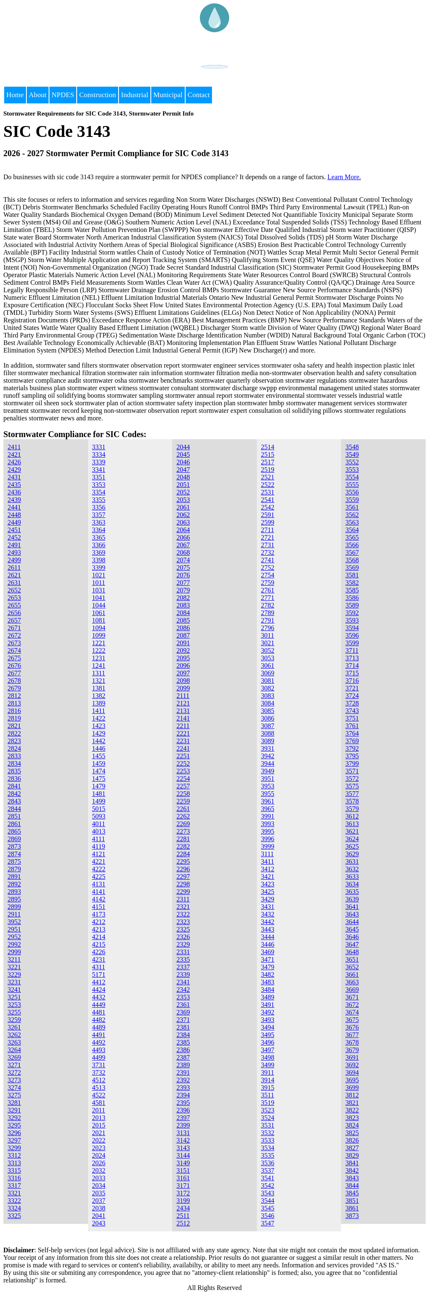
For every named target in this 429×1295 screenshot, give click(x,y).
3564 (352, 529)
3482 (267, 974)
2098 (183, 680)
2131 (183, 710)
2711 (267, 529)
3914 (267, 1080)
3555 (352, 484)
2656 (14, 612)
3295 (14, 1125)
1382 (99, 695)
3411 (267, 861)
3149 (183, 1162)
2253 (183, 771)
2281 (183, 838)
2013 (99, 1117)
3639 (352, 899)
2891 (14, 876)
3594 (352, 627)
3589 (352, 605)
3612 (352, 816)
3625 (352, 846)
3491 (267, 1004)
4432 (99, 997)
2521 (267, 477)
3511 (267, 1095)
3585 (352, 590)
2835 (14, 771)
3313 (14, 1162)
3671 (352, 997)
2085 (183, 620)
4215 (99, 944)
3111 (267, 853)
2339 (183, 974)
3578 (352, 801)
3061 (267, 665)
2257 (183, 786)
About (38, 95)
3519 (267, 1102)
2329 (183, 944)
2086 (183, 627)
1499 (99, 801)
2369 (183, 1012)
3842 (352, 1170)
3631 (352, 861)
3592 (352, 612)
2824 (14, 748)
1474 (99, 771)
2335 (183, 959)
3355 (99, 499)
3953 (267, 786)
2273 (183, 831)
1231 (99, 658)
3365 (99, 537)
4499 (99, 1057)
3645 (352, 929)
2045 (183, 454)
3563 (352, 522)
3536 (267, 1162)
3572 (352, 778)
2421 (14, 454)
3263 (14, 1042)
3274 (14, 1087)
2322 (183, 914)
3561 (352, 507)
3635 (352, 891)
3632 (352, 869)
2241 (183, 748)
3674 (352, 1012)
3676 (352, 1027)
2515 (267, 454)
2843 (14, 801)
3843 (352, 1178)
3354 (99, 492)
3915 (267, 1087)
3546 (267, 1215)
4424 (99, 989)
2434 (183, 1208)
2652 (14, 590)
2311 (182, 899)
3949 (267, 771)
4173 (99, 914)
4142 (99, 899)
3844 (352, 1185)
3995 (267, 831)
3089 (267, 740)
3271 (14, 1064)
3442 (267, 921)
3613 (352, 823)
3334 (99, 454)
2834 (14, 763)
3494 (267, 1027)
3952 (14, 921)
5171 (99, 974)
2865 (14, 831)
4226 (99, 951)
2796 (267, 627)
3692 (352, 1064)
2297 (183, 876)
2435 (14, 484)
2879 (14, 869)
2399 (183, 1125)
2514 (267, 447)
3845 (352, 1193)
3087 (267, 725)
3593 (352, 620)
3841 (352, 1162)
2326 (183, 936)
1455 (99, 755)
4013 (99, 831)
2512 (183, 1223)
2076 (183, 575)
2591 (267, 514)
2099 (183, 688)
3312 (14, 1155)
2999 (14, 951)
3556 (352, 492)
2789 (267, 612)
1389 (99, 703)
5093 (99, 816)
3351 (99, 477)
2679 (14, 688)
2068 (183, 552)
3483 (267, 982)
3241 (14, 989)
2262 (183, 816)
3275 (14, 1095)
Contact (199, 95)
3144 (183, 1155)
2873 (14, 846)
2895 (14, 899)
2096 (183, 665)
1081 (99, 620)
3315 (14, 1170)
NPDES (63, 95)
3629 (352, 853)
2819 (14, 718)
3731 (99, 1064)
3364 (99, 529)
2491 (14, 544)
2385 (183, 1042)
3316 (14, 1178)
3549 (352, 454)
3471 (267, 959)
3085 (267, 710)
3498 (267, 1057)
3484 (267, 989)
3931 (267, 748)
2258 (183, 793)
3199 (183, 1200)
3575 (352, 786)
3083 (267, 695)
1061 (99, 612)
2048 (183, 477)
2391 (183, 1072)
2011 (98, 1110)
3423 (267, 884)
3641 (352, 906)
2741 (267, 560)
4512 (99, 1080)
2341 (183, 982)
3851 (352, 1200)
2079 (183, 590)
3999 (267, 846)
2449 (14, 522)
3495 (267, 1034)
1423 (99, 725)
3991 (267, 816)
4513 (99, 1087)
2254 (183, 778)
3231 (14, 982)
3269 (14, 1057)
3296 (14, 1132)
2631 (14, 582)
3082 (267, 688)
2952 (14, 936)
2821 (14, 725)
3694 (352, 1072)
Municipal (168, 95)
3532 (267, 1132)
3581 (352, 575)
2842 (14, 793)
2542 (267, 507)
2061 (183, 507)
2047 (183, 469)
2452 (14, 537)
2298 (183, 884)
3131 (183, 1132)
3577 (352, 793)
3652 (352, 967)
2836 (14, 778)
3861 (352, 1208)
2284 (183, 853)
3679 (352, 1049)
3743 (352, 710)
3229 (14, 974)
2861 (14, 823)
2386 (183, 1049)
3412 (267, 869)
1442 (99, 740)
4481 (99, 1012)
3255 (14, 1012)
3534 (267, 1147)
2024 (99, 1155)
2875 (14, 861)
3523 (267, 1110)
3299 (14, 1147)
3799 (352, 763)
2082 (183, 597)
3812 (352, 1095)
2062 (183, 514)
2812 (14, 695)
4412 (99, 982)
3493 (267, 1019)
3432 (267, 914)
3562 (352, 514)
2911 (14, 914)
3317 (14, 1185)
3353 (99, 484)
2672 (14, 635)
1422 (99, 718)
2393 (183, 1087)
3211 (14, 959)
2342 (183, 989)
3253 (14, 1004)
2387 (183, 1057)
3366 (99, 544)
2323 (183, 921)
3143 (183, 1147)
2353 (183, 997)
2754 (267, 575)
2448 (14, 514)
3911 (267, 1072)
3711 (351, 650)
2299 (183, 891)
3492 (267, 1012)
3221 (14, 967)
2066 (183, 537)
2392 (183, 1080)
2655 (14, 605)
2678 (14, 680)
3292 (14, 1117)
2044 (183, 447)
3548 (352, 447)
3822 (352, 1110)
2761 (267, 590)
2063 (183, 522)
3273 (14, 1080)
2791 (267, 620)
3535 (267, 1155)
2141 (183, 718)
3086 (267, 718)
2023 (99, 1147)
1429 (99, 733)
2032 (99, 1170)
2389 (183, 1064)
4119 (98, 846)
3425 (267, 891)
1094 (99, 627)
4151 (99, 906)
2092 (183, 650)
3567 (352, 552)
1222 (99, 650)
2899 (14, 906)
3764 (352, 733)
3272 (14, 1072)
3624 (352, 838)
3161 (183, 1178)
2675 (14, 658)
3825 (352, 1132)
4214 (99, 936)
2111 (182, 695)
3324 (14, 1208)
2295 (183, 861)
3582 (352, 582)
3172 (183, 1193)
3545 (267, 1208)
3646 (352, 936)
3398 (99, 560)
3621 (352, 831)
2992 (14, 944)
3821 (352, 1102)
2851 (14, 816)
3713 (352, 658)
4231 (99, 959)
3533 (267, 1140)
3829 (352, 1155)
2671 (14, 627)
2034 (99, 1185)
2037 (99, 1200)
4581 (99, 1102)
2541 (267, 499)
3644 (352, 921)
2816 (14, 710)
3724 (352, 695)
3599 (352, 642)
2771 (267, 597)
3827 (352, 1147)
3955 (267, 793)
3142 (183, 1140)
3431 (267, 906)
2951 (14, 929)
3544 (267, 1200)
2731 (267, 544)
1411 (98, 710)
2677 (14, 673)
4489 (99, 1027)
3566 (352, 544)
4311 (98, 967)
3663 (352, 982)
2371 (183, 1019)
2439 (14, 499)
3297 (14, 1140)
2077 (183, 582)
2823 (14, 740)
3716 (352, 680)
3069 (267, 673)
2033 (99, 1178)
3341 (99, 469)
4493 (99, 1049)
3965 (267, 808)
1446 (99, 748)
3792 (352, 748)
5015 (99, 808)
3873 (352, 1215)
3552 (352, 462)
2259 (183, 801)
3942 (267, 755)
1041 (99, 597)
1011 (98, 582)
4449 (99, 1004)
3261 (14, 1027)
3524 (267, 1117)
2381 (183, 1027)
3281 (14, 1102)
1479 (99, 786)
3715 (352, 673)
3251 (14, 997)
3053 (267, 658)
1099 (99, 635)
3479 (267, 967)
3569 (352, 567)
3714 (352, 665)
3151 (183, 1170)
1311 (98, 673)
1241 (99, 665)
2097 (183, 673)
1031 (99, 590)
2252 (183, 763)
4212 (99, 921)
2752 (267, 567)
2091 (183, 642)
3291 (14, 1110)
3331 (99, 447)
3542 (267, 1185)
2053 (183, 499)
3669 (352, 989)
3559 (352, 499)
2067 (183, 544)
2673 (14, 642)
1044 (99, 605)
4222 (99, 869)
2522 (267, 484)
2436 (14, 492)
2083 (183, 605)
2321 (183, 906)
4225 (99, 876)
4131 (99, 884)
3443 (267, 929)
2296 (183, 869)
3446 (267, 944)
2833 (14, 755)
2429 (14, 469)
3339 (99, 462)
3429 (267, 899)
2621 (14, 575)
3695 (352, 1080)
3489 (267, 997)
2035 (99, 1193)
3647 (352, 944)
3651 (352, 959)
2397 (183, 1117)
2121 (183, 703)
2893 (14, 891)
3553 (352, 469)
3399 (99, 567)
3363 (99, 522)
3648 (352, 951)
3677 (352, 1034)
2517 (267, 462)
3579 (352, 808)
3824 (352, 1125)
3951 (267, 778)
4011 (98, 823)
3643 (352, 914)
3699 (352, 1087)
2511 (182, 1215)
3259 (14, 1019)
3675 (352, 1019)
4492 (99, 1042)
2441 (14, 507)
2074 (183, 560)
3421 (267, 876)
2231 (183, 740)
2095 (183, 658)
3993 (267, 823)
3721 (352, 688)
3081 (267, 680)
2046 (183, 462)
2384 (183, 1034)
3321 (14, 1193)
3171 (183, 1185)
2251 (183, 755)
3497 (267, 1049)
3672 (352, 1004)
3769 (352, 740)
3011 (267, 635)
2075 (183, 567)
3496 (267, 1042)
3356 (99, 507)
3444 (267, 936)
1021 (99, 575)
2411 (14, 447)
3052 (267, 650)
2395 (183, 1102)
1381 (99, 688)
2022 (99, 1140)
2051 (183, 484)
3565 (352, 537)
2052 (183, 492)
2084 (183, 612)
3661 (352, 974)
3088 (267, 733)
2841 (14, 786)
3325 (14, 1215)
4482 (99, 1019)
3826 (352, 1140)
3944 (267, 763)
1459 (99, 763)
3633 (352, 876)
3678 (352, 1042)
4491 (99, 1034)
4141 (99, 891)
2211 (182, 725)
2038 (99, 1208)
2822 (14, 733)
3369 (99, 552)
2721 (267, 537)
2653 (14, 597)
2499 (14, 560)
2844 (14, 808)
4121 (99, 853)
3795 (352, 755)
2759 (267, 582)
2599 (267, 522)
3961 (267, 801)
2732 (267, 552)
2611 (14, 567)
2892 (14, 884)
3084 (267, 703)
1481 (99, 793)
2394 (183, 1095)
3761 (352, 725)
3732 (99, 1072)
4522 (99, 1095)
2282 (183, 846)
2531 (267, 492)
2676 (14, 665)
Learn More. (344, 176)
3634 (352, 884)
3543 (267, 1193)
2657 (14, 620)
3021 (267, 642)
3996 (267, 838)
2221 (183, 733)
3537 (267, 1170)
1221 (99, 642)
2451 (14, 529)
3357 (99, 514)
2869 (14, 838)
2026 (99, 1162)
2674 (14, 650)
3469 (267, 951)
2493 (14, 552)
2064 (183, 529)
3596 (352, 635)
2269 (183, 823)
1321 (99, 680)
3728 (352, 703)
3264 (14, 1049)
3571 (352, 771)
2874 (14, 853)
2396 (183, 1110)
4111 (98, 838)
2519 (267, 469)
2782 (267, 605)
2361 (183, 1004)
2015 (99, 1125)
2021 (99, 1132)
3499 (267, 1064)
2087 (183, 635)
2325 (183, 929)
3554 (352, 477)
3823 (352, 1117)
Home (15, 95)
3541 (267, 1178)
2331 (183, 951)
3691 (352, 1057)
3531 (267, 1125)
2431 (14, 477)
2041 (99, 1215)
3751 (352, 718)
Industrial (134, 95)
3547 (267, 1223)
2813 (14, 703)
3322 (14, 1200)
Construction (97, 95)
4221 (99, 861)
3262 (14, 1034)
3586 (352, 597)
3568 (352, 560)
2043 (99, 1223)
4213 (99, 929)
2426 (14, 462)
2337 (183, 967)
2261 (183, 808)
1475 (99, 778)
